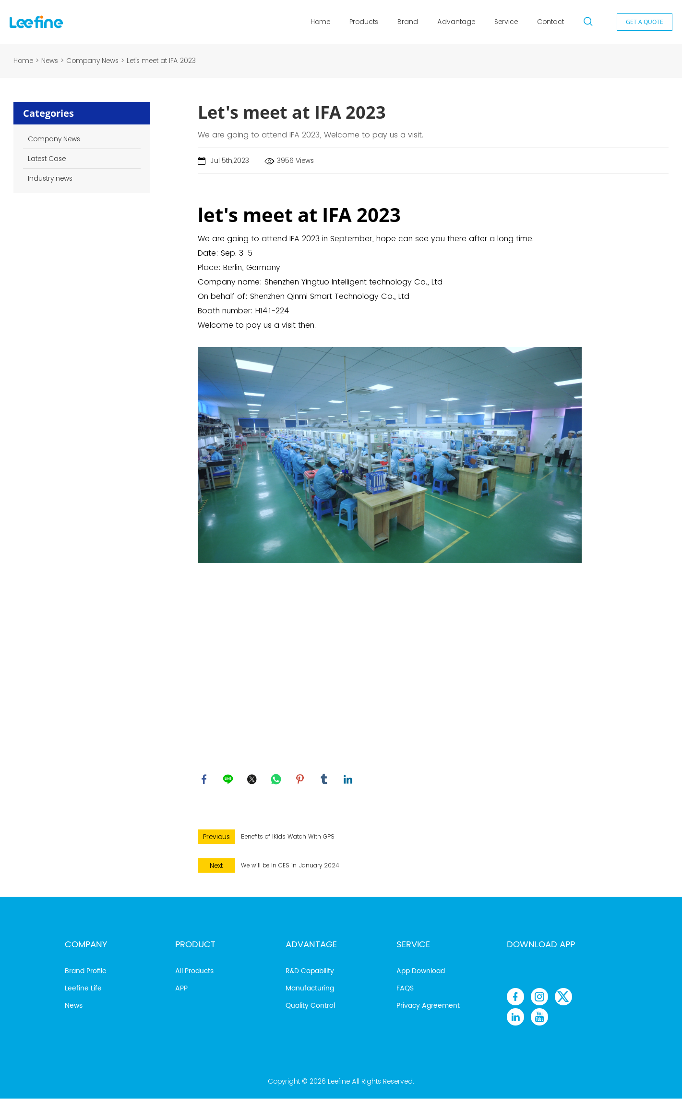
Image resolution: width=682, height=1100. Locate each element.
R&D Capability (310, 972)
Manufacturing (310, 989)
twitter (253, 780)
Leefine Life (83, 989)
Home (320, 21)
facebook (205, 780)
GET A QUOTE (644, 22)
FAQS (405, 989)
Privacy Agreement (428, 1007)
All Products (194, 972)
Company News (92, 60)
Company (86, 946)
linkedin (349, 780)
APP (181, 989)
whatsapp (277, 780)
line (229, 780)
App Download (420, 972)
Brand (407, 21)
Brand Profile (86, 972)
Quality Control (310, 1007)
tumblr (325, 780)
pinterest (301, 780)
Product (195, 946)
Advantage (456, 21)
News (49, 60)
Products (363, 21)
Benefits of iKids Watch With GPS (288, 838)
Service (506, 21)
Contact (550, 21)
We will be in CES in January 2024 (290, 867)
